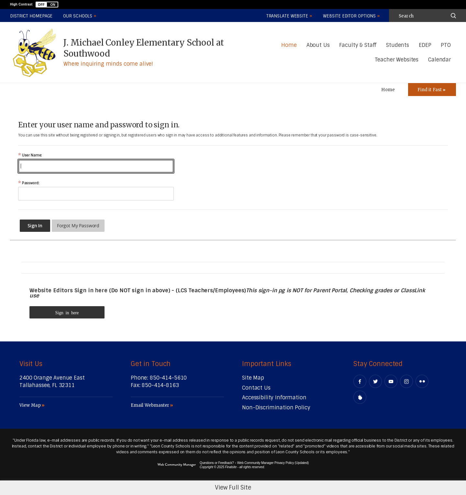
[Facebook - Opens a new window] (359, 381)
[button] (47, 4)
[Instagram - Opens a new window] (406, 381)
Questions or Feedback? (217, 463)
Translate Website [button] (287, 16)
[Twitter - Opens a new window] (375, 381)
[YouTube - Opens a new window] (390, 381)
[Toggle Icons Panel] (432, 89)
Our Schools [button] (77, 16)
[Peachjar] (359, 397)
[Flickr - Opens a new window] (422, 381)
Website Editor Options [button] (349, 16)
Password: (28, 183)
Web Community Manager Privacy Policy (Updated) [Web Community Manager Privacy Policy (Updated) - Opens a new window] (273, 463)
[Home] (288, 45)
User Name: (30, 155)
